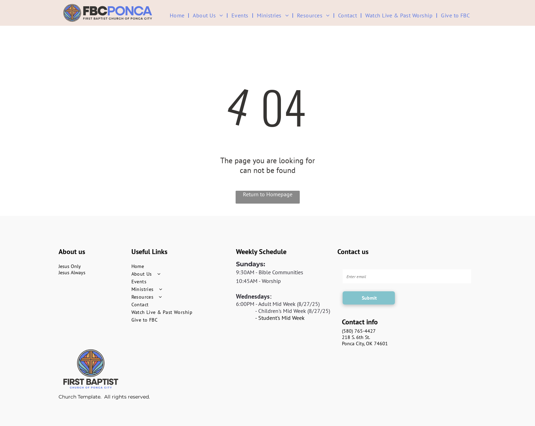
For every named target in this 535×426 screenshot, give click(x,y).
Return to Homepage (267, 194)
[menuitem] (178, 15)
